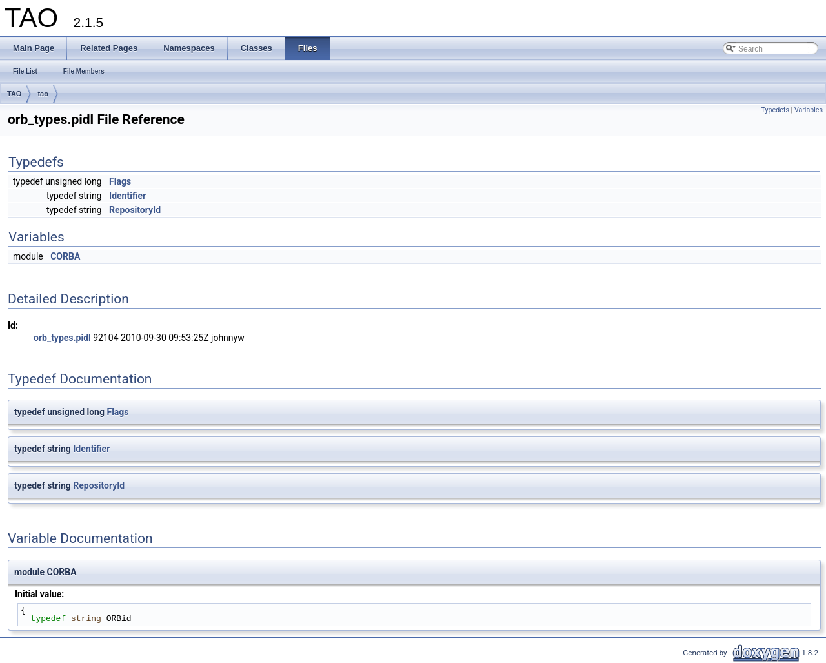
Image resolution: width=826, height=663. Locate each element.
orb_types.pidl (62, 337)
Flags (120, 181)
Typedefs (775, 110)
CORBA (65, 256)
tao (42, 93)
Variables (808, 110)
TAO (14, 93)
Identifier (127, 195)
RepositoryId (135, 210)
